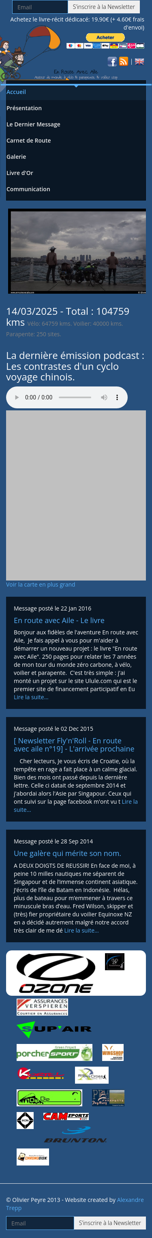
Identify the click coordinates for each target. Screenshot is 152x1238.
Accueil (16, 92)
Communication (28, 189)
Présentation (24, 108)
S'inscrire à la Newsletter (104, 7)
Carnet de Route (28, 140)
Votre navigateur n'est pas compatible (67, 397)
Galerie (16, 156)
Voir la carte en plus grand (40, 584)
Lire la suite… (31, 697)
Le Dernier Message (33, 124)
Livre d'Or (19, 173)
